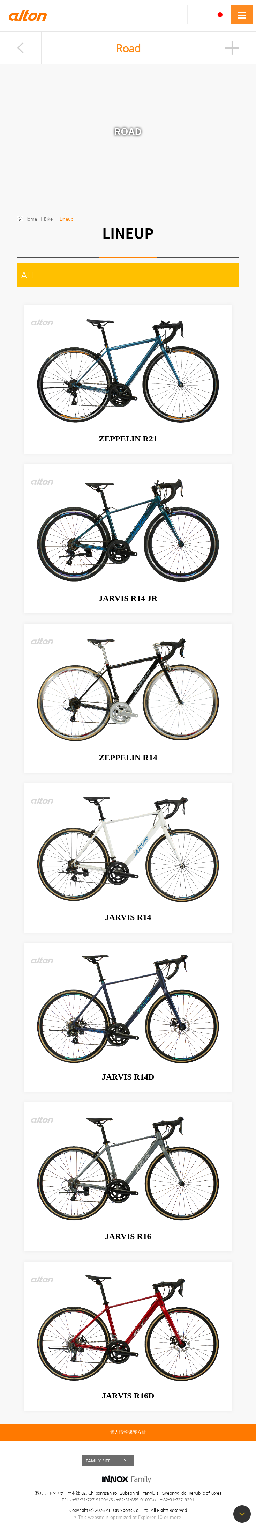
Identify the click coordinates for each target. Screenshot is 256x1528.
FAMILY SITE (98, 1460)
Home (30, 218)
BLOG (166, 1460)
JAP (220, 14)
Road (128, 48)
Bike (48, 218)
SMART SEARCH (198, 14)
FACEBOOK (153, 1460)
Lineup (67, 218)
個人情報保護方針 (128, 1432)
